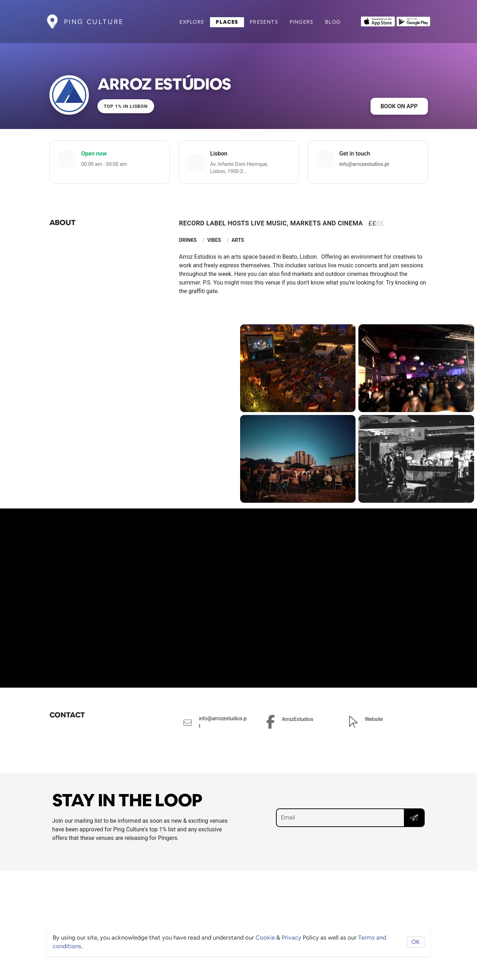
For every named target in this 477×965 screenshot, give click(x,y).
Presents (264, 22)
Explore (192, 22)
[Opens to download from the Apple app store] (378, 20)
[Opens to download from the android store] (413, 20)
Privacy (291, 937)
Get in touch (354, 153)
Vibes (214, 240)
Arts (238, 240)
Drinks (188, 240)
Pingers (302, 22)
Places (227, 22)
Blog (333, 22)
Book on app (399, 106)
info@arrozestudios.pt (364, 164)
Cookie (265, 937)
